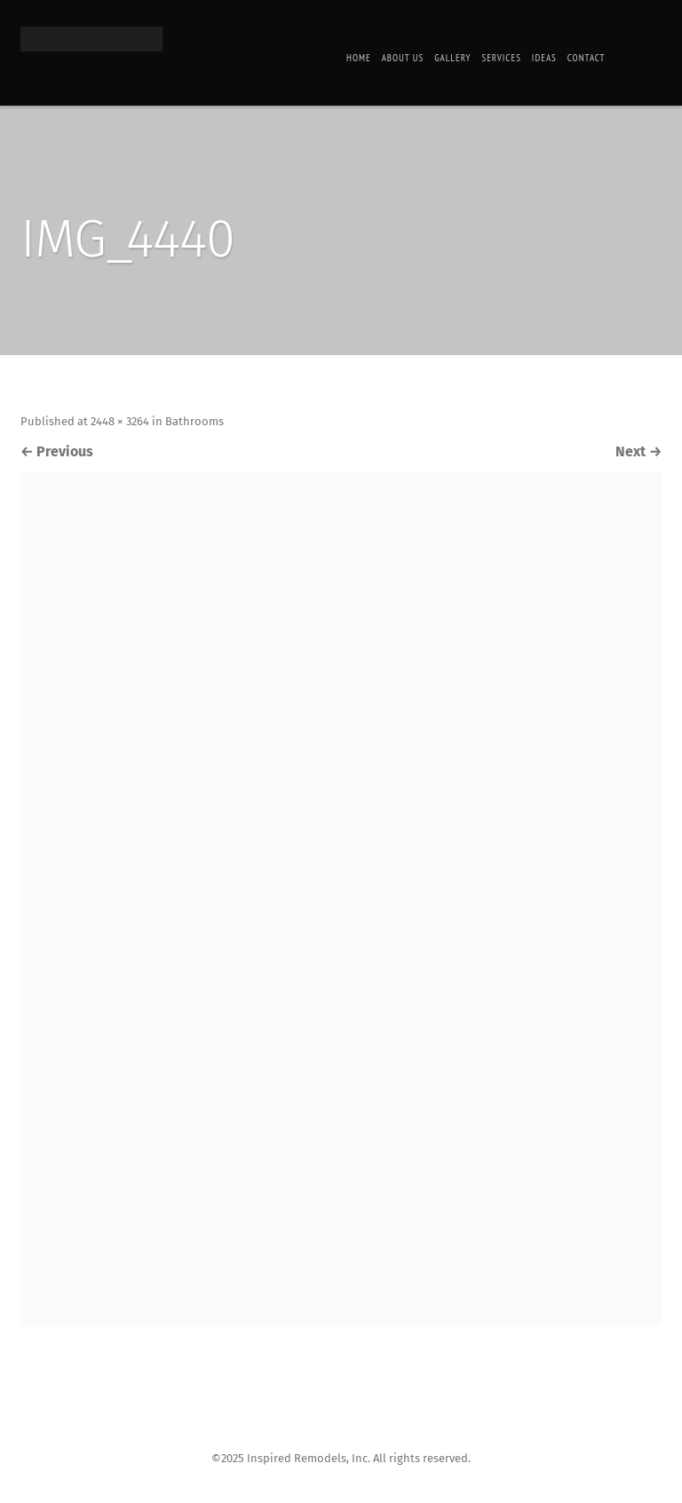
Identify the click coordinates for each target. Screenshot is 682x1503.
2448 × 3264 (120, 421)
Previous (56, 451)
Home (358, 57)
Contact (586, 57)
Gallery (452, 57)
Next (638, 451)
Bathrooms (194, 421)
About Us (403, 57)
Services (500, 57)
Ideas (544, 57)
